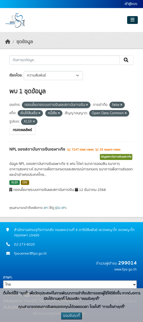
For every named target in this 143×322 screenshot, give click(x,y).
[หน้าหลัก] (7, 41)
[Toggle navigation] (132, 20)
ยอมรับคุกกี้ (71, 315)
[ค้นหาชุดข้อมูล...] (64, 60)
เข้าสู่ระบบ (131, 4)
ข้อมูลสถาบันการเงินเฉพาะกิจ (116, 157)
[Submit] (126, 60)
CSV (24, 183)
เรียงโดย (15, 75)
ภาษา (7, 277)
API (45, 207)
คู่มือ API (60, 207)
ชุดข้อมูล (24, 41)
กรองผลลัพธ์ (22, 130)
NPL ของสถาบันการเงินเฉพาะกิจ (37, 149)
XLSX (14, 183)
